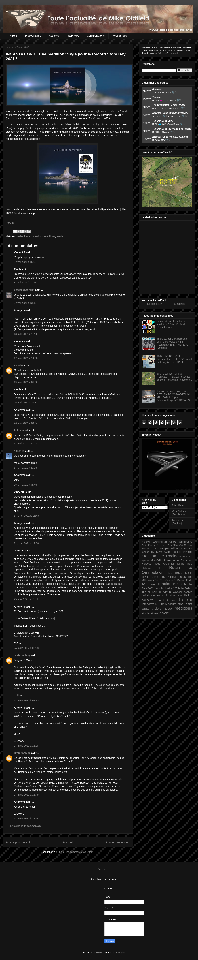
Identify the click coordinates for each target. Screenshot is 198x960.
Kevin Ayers (163, 551)
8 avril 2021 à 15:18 (25, 261)
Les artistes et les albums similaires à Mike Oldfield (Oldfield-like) (171, 324)
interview (148, 604)
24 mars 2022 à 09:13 (26, 700)
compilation (184, 595)
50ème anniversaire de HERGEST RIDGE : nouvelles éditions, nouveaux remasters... (174, 376)
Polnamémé (21, 430)
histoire (185, 599)
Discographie (33, 35)
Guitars (188, 545)
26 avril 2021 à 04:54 (26, 423)
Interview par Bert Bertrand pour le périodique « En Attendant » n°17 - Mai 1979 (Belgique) (172, 343)
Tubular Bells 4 (164, 588)
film (174, 600)
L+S (174, 552)
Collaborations (96, 35)
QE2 (160, 568)
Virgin (167, 592)
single (146, 613)
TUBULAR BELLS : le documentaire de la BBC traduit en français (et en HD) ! (174, 359)
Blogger (120, 952)
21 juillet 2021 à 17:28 (26, 543)
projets (156, 608)
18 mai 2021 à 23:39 (25, 443)
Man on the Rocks (159, 556)
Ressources (119, 35)
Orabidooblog (22, 655)
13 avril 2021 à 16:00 (26, 334)
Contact (101, 869)
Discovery (185, 542)
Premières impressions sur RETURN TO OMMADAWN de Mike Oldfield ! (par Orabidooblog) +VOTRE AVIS (174, 396)
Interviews (73, 35)
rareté (168, 608)
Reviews (54, 35)
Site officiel (178, 505)
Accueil (68, 842)
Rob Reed (174, 572)
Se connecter (154, 303)
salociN (18, 365)
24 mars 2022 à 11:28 (26, 745)
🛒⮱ (174, 92)
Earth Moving (149, 545)
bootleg (188, 592)
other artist (185, 604)
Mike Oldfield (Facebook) (179, 513)
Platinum (146, 568)
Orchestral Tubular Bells (177, 564)
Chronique (160, 542)
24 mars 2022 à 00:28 (26, 648)
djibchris (19, 451)
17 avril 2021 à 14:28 (26, 358)
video (154, 613)
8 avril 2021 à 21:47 (25, 282)
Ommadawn (170, 560)
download (162, 600)
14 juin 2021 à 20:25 (25, 467)
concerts (147, 600)
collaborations (151, 595)
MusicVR (156, 560)
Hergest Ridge (169, 548)
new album (168, 604)
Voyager (177, 592)
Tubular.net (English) (178, 522)
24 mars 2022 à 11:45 (26, 794)
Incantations (36, 236)
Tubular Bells (169, 584)
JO (152, 551)
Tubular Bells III (151, 592)
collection (22, 236)
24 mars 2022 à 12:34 (26, 818)
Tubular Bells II (183, 588)
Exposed (161, 545)
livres (157, 604)
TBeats (154, 576)
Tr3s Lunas (148, 584)
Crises (173, 541)
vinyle (59, 236)
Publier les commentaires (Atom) (76, 851)
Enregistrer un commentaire (26, 825)
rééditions (49, 236)
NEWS (13, 35)
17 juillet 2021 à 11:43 (26, 515)
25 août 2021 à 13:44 (26, 599)
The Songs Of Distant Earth (176, 580)
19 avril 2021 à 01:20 (26, 382)
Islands (145, 552)
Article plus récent (18, 842)
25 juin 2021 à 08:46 (25, 484)
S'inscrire (179, 303)
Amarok (146, 541)
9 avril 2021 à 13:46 (25, 303)
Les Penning (184, 551)
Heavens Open (150, 548)
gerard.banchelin (24, 289)
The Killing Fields (173, 576)
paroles (145, 609)
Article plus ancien (118, 842)
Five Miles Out (175, 545)
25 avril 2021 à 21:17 (26, 402)
